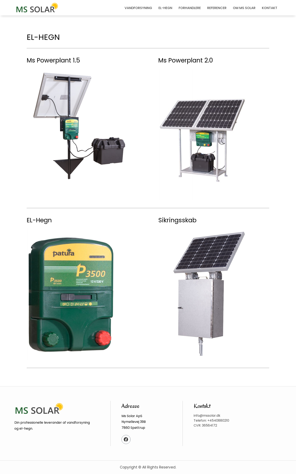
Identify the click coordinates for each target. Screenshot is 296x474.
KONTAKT (269, 8)
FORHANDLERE (190, 8)
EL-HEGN (165, 8)
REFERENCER (217, 8)
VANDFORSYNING (138, 8)
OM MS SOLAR (244, 8)
